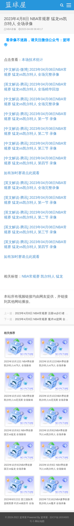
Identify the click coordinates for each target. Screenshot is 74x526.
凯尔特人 (48, 276)
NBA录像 (11, 29)
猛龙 (59, 276)
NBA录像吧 (19, 6)
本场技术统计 (32, 60)
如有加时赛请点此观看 (21, 173)
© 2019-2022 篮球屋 (16, 517)
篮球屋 (44, 517)
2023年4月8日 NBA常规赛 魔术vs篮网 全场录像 (44, 319)
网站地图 (39, 521)
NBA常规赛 (31, 276)
